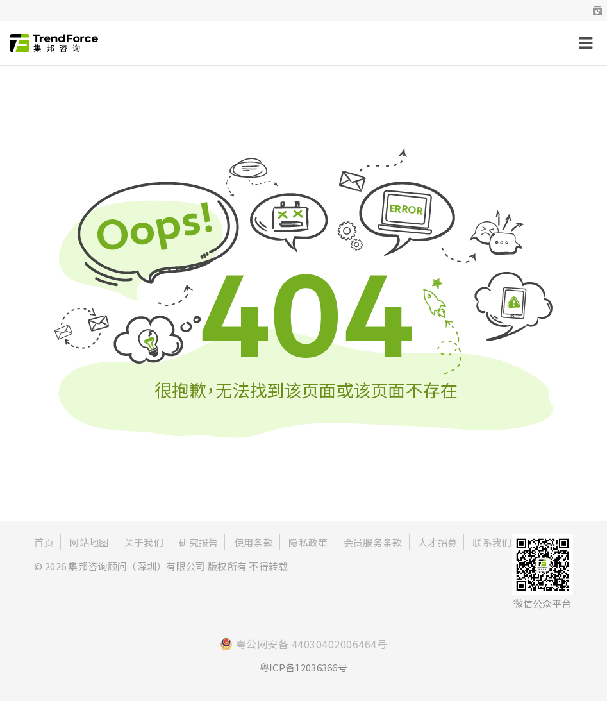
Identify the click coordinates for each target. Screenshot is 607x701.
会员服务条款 (373, 542)
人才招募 (437, 542)
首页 (44, 542)
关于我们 (143, 542)
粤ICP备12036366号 (303, 667)
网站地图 (88, 542)
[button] (597, 10)
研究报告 (198, 542)
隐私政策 (308, 542)
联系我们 (491, 542)
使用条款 (253, 542)
